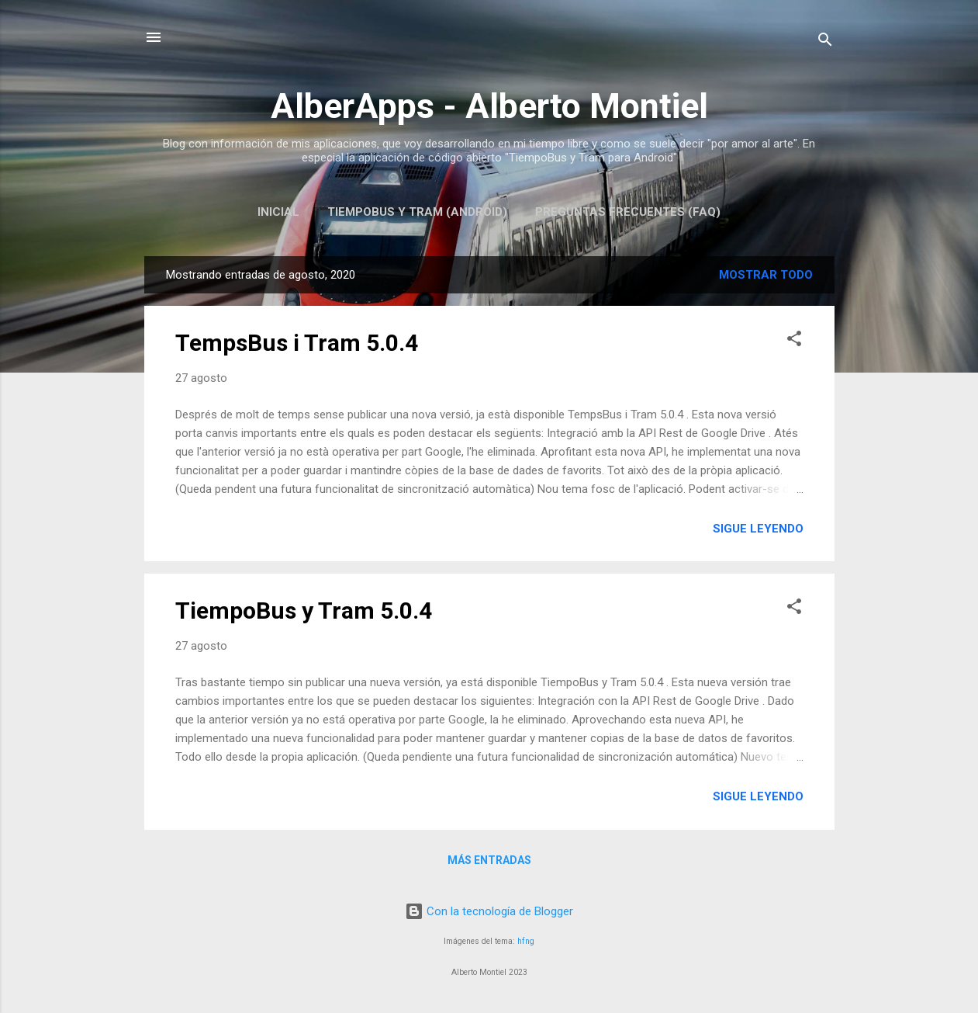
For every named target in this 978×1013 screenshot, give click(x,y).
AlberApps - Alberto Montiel (489, 106)
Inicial (278, 212)
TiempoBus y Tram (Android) (417, 212)
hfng (525, 941)
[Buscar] (825, 42)
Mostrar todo (766, 275)
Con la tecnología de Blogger (489, 911)
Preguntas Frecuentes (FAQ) (628, 212)
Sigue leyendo (758, 529)
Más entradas (489, 860)
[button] (794, 341)
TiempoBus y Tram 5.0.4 (303, 610)
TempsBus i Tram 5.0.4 (296, 342)
